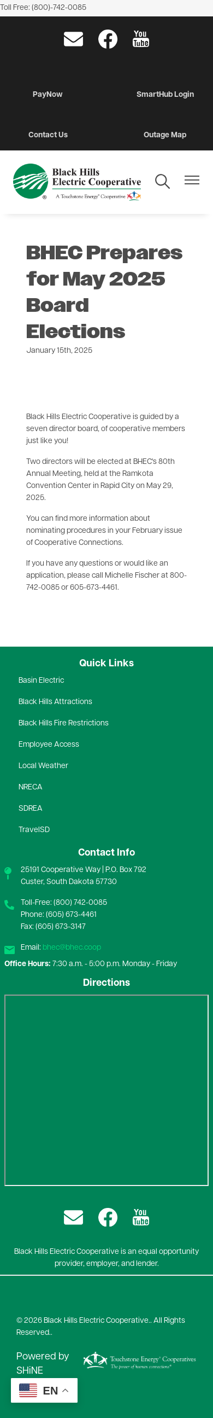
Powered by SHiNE (42, 1364)
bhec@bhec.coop (72, 948)
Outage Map (165, 135)
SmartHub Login (165, 95)
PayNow (48, 95)
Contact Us (48, 135)
